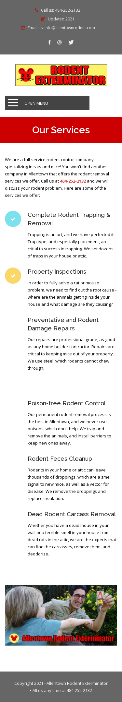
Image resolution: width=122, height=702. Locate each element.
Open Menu (36, 103)
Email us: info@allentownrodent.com (61, 28)
